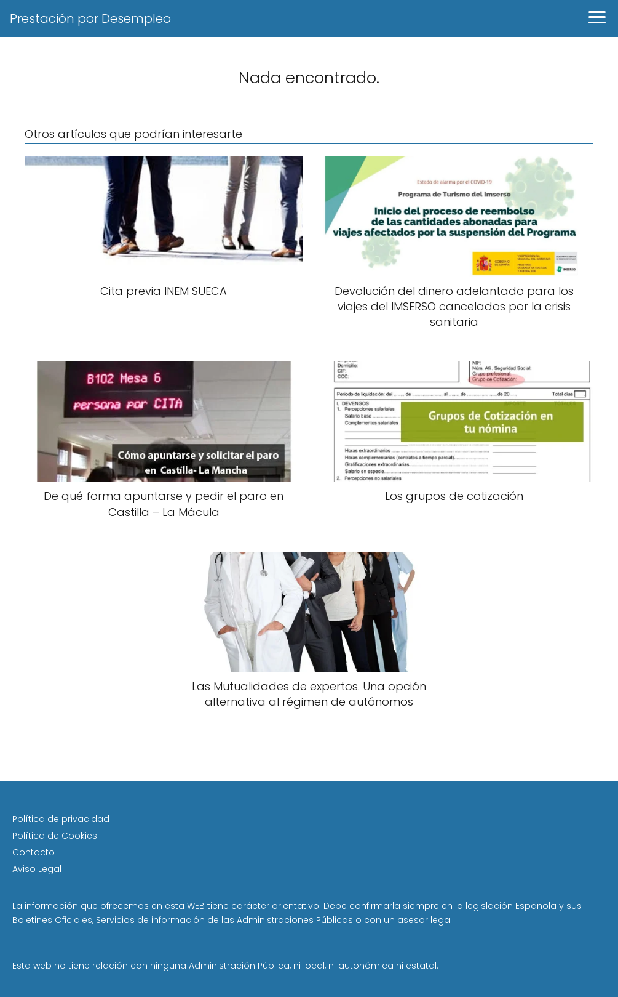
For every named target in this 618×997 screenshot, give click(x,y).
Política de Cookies (54, 835)
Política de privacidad (60, 819)
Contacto (33, 852)
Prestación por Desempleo (90, 18)
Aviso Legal (36, 869)
